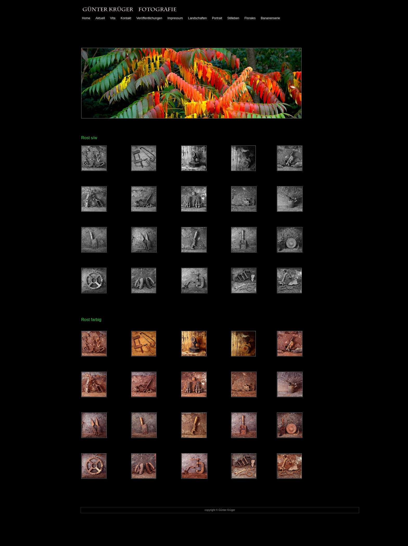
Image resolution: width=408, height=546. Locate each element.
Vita (112, 19)
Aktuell (100, 19)
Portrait (217, 19)
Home (86, 19)
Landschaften (197, 19)
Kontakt (126, 19)
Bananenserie (270, 19)
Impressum (175, 19)
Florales (250, 19)
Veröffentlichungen (149, 19)
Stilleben (233, 19)
